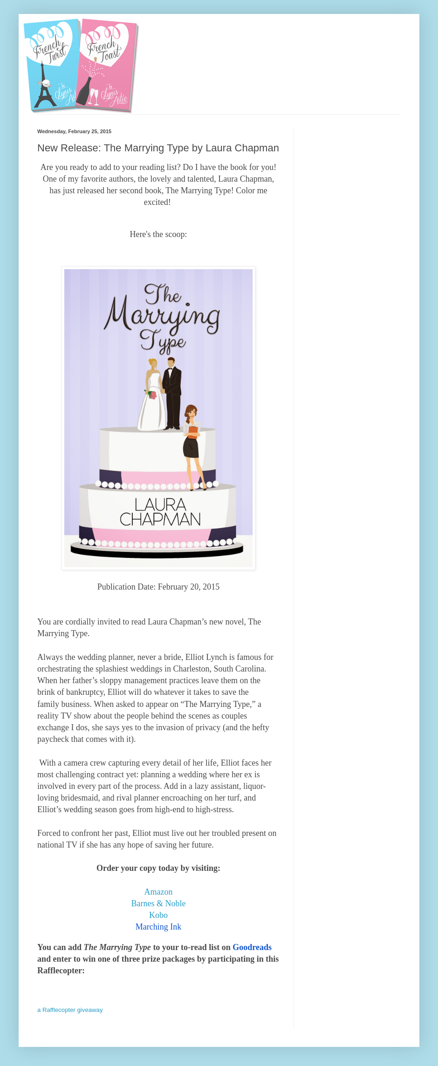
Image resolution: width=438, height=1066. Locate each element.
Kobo (158, 915)
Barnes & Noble (158, 903)
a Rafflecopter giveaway (70, 1009)
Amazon (158, 891)
